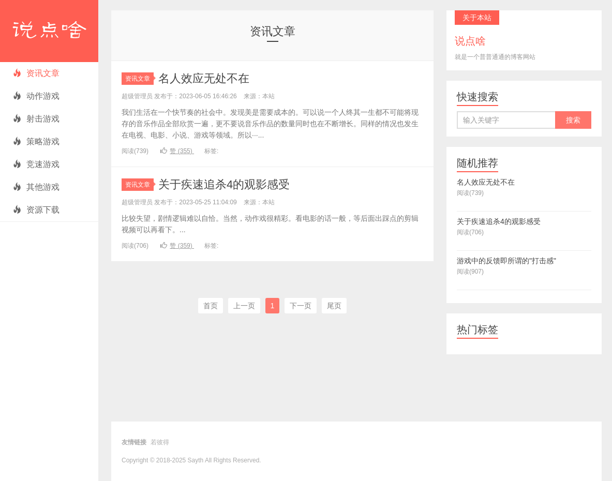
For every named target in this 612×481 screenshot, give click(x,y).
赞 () (177, 151)
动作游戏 (36, 96)
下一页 (300, 306)
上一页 (244, 306)
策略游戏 (36, 141)
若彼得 (160, 442)
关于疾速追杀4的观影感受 (224, 184)
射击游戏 (36, 118)
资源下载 (36, 209)
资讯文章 (36, 73)
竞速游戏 (36, 164)
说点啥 (49, 31)
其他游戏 (36, 187)
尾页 (334, 306)
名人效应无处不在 (203, 78)
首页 (210, 306)
